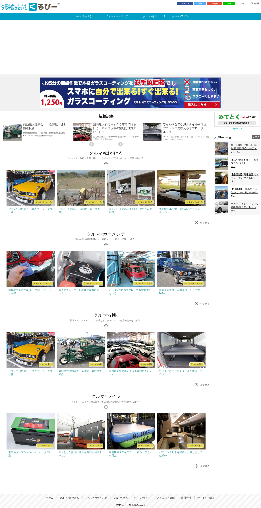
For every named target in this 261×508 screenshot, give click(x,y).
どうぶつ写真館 (166, 497)
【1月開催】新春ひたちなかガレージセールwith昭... (244, 192)
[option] (36, 132)
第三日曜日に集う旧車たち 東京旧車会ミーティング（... (245, 148)
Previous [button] (91, 144)
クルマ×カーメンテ (106, 234)
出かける (87, 16)
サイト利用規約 (206, 497)
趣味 (154, 16)
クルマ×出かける (106, 153)
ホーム (243, 3)
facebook (185, 3)
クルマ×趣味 (106, 315)
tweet (200, 3)
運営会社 (255, 3)
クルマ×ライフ (106, 396)
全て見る (205, 222)
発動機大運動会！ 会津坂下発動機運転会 (45, 126)
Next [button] (120, 144)
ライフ (184, 16)
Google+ (214, 3)
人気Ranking (222, 137)
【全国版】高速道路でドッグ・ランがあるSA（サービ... (245, 177)
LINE (229, 3)
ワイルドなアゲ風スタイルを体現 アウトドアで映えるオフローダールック (186, 128)
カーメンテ (122, 16)
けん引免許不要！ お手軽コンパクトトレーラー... (245, 163)
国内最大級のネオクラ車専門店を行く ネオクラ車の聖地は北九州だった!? (114, 128)
